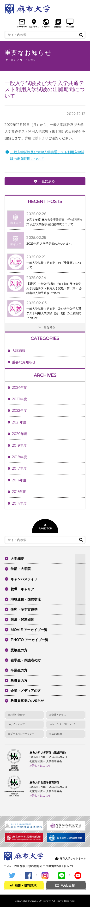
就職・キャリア (22, 589)
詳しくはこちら (41, 765)
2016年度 (19, 480)
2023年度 (19, 399)
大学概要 (17, 559)
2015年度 (19, 492)
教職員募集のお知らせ (27, 701)
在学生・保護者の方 (26, 660)
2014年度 (19, 503)
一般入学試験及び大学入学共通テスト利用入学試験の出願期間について (47, 155)
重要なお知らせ (24, 362)
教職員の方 (19, 680)
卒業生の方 (19, 670)
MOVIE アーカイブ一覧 (29, 630)
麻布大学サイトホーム (73, 858)
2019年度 (19, 445)
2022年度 (19, 410)
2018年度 (19, 457)
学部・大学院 (21, 569)
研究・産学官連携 (24, 609)
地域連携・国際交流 (26, 599)
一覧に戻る (46, 181)
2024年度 (19, 387)
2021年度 (19, 422)
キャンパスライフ (24, 579)
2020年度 (19, 434)
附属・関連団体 (22, 619)
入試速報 (18, 351)
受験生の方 (19, 650)
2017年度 (19, 468)
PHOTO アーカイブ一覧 (29, 640)
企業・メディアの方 (26, 690)
